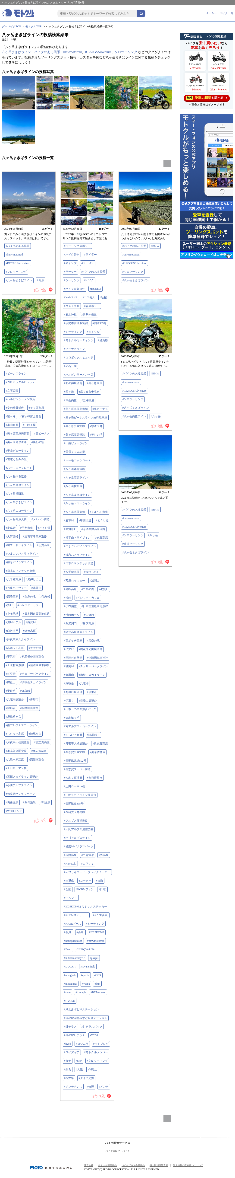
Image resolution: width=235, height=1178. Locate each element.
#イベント (70, 898)
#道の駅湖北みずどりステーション (85, 1018)
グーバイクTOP (11, 26)
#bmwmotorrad (14, 254)
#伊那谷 (69, 700)
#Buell (68, 949)
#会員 (68, 932)
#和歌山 (92, 1069)
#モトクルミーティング (78, 340)
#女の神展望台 (73, 383)
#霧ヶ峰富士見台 (89, 391)
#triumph (80, 992)
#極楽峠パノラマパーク (78, 846)
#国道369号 (100, 323)
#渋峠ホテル (71, 614)
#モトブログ (101, 1043)
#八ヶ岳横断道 (73, 486)
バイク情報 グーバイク (117, 1151)
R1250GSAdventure (98, 52)
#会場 (80, 932)
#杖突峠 (69, 666)
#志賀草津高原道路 (93, 529)
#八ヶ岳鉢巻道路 (74, 469)
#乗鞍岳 (69, 683)
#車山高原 (70, 400)
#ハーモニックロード (77, 460)
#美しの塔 (96, 434)
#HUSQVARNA (85, 949)
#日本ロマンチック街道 (78, 563)
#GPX (97, 975)
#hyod (67, 1043)
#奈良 (67, 1069)
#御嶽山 (69, 675)
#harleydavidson (73, 940)
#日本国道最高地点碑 (94, 606)
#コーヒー (85, 880)
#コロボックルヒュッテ (78, 357)
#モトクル (93, 331)
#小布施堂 (70, 606)
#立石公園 (70, 366)
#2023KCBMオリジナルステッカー (86, 906)
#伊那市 (92, 692)
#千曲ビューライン (76, 443)
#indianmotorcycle (74, 958)
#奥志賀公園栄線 (74, 752)
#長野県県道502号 (75, 760)
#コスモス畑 (71, 306)
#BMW (155, 246)
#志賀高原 (101, 537)
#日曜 (102, 889)
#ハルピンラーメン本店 (78, 374)
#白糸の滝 (87, 589)
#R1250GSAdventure (18, 263)
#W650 (94, 1035)
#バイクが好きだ (74, 289)
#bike (79, 1061)
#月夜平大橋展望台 (76, 743)
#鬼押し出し (92, 572)
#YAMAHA (71, 297)
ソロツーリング (126, 52)
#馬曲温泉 (70, 855)
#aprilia (85, 975)
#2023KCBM (96, 932)
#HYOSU (69, 1000)
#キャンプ (70, 263)
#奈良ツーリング (97, 1061)
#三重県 (69, 880)
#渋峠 (67, 597)
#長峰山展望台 (88, 700)
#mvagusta (70, 975)
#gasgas (94, 958)
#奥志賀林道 (97, 752)
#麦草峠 (69, 520)
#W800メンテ (14, 811)
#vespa (86, 983)
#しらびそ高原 (73, 735)
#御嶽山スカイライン (92, 675)
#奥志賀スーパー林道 (77, 769)
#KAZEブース (72, 923)
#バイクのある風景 (17, 246)
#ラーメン (87, 263)
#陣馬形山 (93, 735)
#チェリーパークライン (93, 666)
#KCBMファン (85, 889)
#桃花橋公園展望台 (90, 649)
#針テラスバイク (91, 1026)
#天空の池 (93, 640)
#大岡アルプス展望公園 (78, 829)
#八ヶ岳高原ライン (76, 477)
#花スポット (92, 306)
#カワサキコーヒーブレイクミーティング (88, 872)
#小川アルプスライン (77, 838)
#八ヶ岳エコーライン (77, 503)
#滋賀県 (103, 340)
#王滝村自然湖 (73, 657)
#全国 (67, 889)
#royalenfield (88, 966)
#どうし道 (102, 520)
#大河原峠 (70, 529)
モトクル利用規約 (107, 1165)
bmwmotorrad (72, 52)
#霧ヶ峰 (69, 391)
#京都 (67, 1061)
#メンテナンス (73, 1086)
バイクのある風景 (47, 52)
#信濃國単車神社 (97, 657)
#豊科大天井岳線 (74, 812)
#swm (67, 992)
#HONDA (95, 289)
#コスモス (88, 297)
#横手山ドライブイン (77, 537)
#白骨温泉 (87, 855)
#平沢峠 (69, 649)
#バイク (89, 280)
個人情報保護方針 (159, 1165)
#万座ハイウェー (74, 580)
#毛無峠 (104, 589)
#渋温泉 (104, 855)
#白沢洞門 (70, 623)
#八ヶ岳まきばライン (19, 280)
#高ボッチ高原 (73, 640)
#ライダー (90, 254)
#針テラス (70, 1026)
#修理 (90, 1086)
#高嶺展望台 (94, 777)
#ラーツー (70, 271)
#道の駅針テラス (74, 1035)
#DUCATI (70, 966)
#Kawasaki (70, 863)
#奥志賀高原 (100, 743)
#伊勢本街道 (89, 314)
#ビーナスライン (74, 349)
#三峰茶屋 (87, 400)
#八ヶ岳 (156, 416)
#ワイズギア (71, 1052)
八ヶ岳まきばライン (16, 52)
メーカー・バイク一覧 (219, 13)
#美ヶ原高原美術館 (76, 409)
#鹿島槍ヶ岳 (71, 717)
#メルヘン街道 (99, 512)
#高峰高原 (70, 589)
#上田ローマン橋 (74, 786)
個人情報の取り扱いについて (188, 1165)
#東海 (99, 880)
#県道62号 (96, 426)
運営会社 (88, 1165)
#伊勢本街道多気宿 (76, 323)
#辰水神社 (70, 314)
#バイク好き (71, 254)
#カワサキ (87, 863)
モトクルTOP (33, 26)
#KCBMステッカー (76, 915)
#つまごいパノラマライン (80, 546)
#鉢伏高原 (87, 623)
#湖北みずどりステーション (81, 1009)
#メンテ (104, 1086)
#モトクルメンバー (96, 1052)
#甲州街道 (85, 520)
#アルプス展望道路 (76, 820)
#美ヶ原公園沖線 (74, 426)
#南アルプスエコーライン (80, 726)
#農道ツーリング (132, 544)
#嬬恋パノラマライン (77, 554)
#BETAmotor (98, 992)
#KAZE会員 (100, 915)
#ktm (97, 983)
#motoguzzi (70, 983)
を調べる (206, 98)
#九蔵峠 (83, 683)
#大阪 (79, 1069)
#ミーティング (73, 331)
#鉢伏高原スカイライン (78, 632)
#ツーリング (71, 280)
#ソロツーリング (16, 271)
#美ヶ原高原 (94, 383)
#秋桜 (103, 297)
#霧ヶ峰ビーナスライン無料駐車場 (85, 417)
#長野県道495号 (74, 803)
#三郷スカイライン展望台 (80, 795)
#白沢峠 (89, 614)
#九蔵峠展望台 (73, 692)
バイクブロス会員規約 (133, 1165)
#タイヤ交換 (86, 1078)
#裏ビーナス (100, 409)
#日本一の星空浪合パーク (80, 709)
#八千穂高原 (71, 572)
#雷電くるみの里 (74, 451)
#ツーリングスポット (77, 246)
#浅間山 (95, 580)
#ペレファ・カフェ (88, 597)
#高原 (40, 280)
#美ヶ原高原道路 (74, 434)
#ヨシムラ (82, 1043)
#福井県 (69, 1078)
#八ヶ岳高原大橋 (74, 512)
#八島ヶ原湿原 (73, 777)
